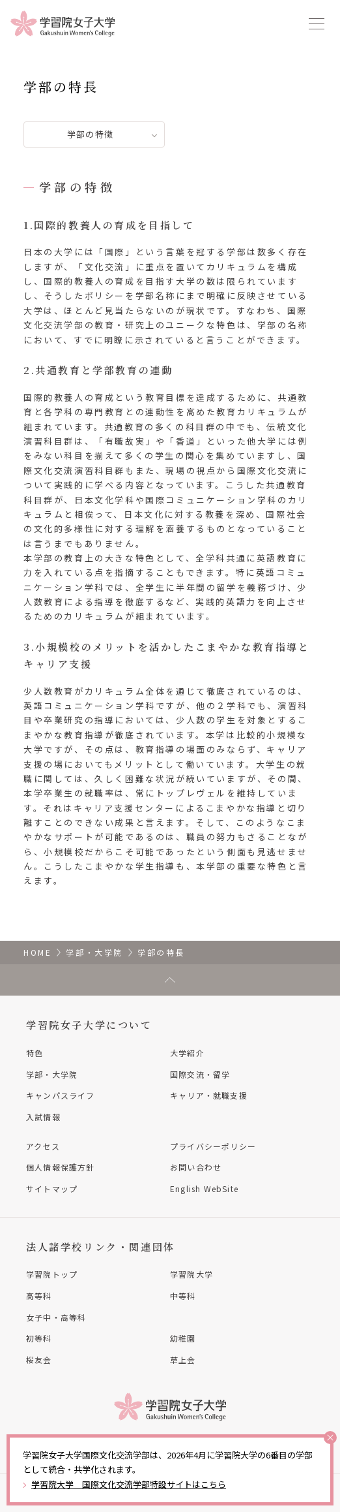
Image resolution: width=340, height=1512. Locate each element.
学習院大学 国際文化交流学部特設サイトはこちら (128, 1484)
